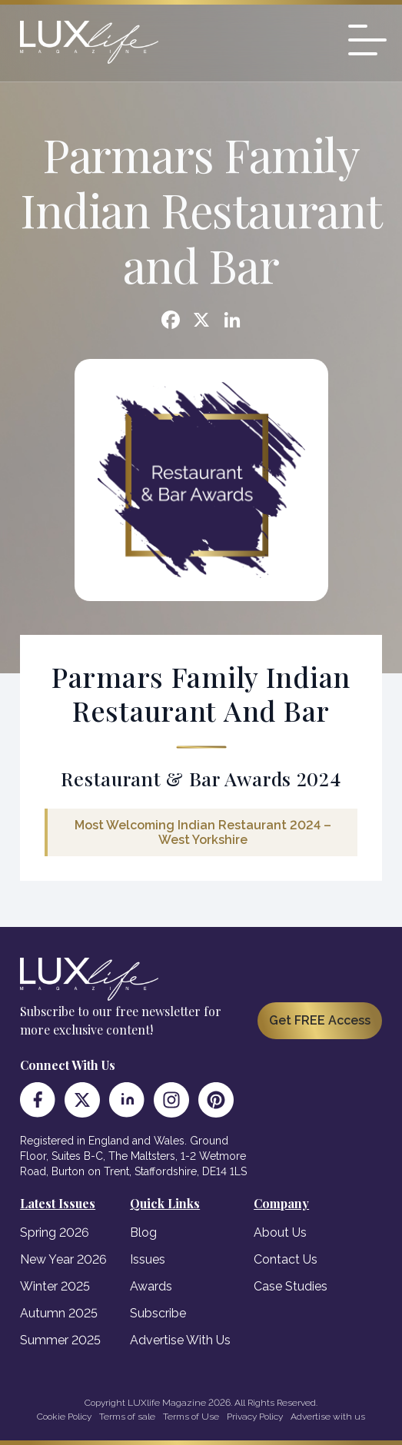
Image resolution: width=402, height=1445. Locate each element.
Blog (143, 1232)
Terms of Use (191, 1416)
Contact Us (285, 1259)
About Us (280, 1232)
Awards (151, 1286)
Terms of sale (127, 1416)
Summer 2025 (60, 1340)
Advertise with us (328, 1416)
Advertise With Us (180, 1340)
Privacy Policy (255, 1416)
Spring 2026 (54, 1232)
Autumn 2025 (59, 1313)
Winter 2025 (55, 1286)
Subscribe (158, 1313)
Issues (147, 1259)
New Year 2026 (63, 1259)
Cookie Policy (64, 1416)
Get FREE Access (319, 1020)
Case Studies (290, 1286)
